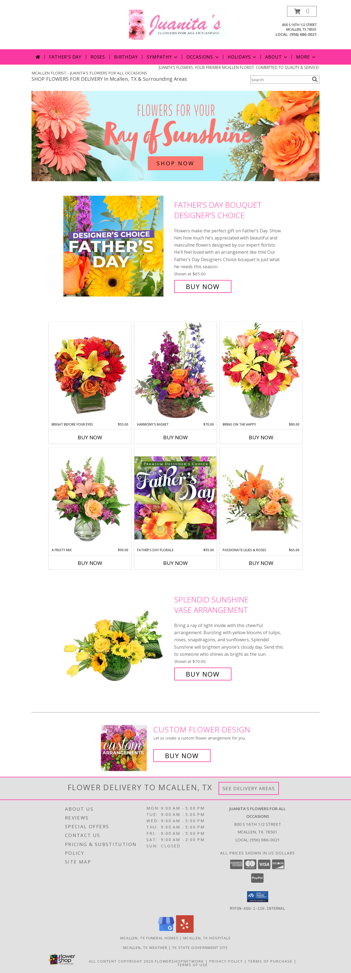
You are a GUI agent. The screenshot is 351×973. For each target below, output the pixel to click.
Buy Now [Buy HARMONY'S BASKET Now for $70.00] (175, 437)
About (276, 57)
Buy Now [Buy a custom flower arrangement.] (182, 755)
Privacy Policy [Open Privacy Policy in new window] (226, 960)
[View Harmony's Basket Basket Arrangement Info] (175, 371)
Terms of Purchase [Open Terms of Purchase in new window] (270, 960)
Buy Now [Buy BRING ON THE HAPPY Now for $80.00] (261, 437)
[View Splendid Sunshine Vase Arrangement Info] (117, 636)
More (306, 57)
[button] (302, 11)
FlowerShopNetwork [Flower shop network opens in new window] (179, 960)
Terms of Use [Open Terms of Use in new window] (192, 964)
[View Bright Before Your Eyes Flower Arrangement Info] (90, 371)
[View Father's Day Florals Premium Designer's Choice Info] (175, 497)
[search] (314, 79)
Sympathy (162, 57)
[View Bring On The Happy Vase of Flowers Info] (261, 371)
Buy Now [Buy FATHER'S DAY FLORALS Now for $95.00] (175, 563)
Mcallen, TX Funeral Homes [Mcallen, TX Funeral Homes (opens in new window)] (149, 937)
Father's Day (65, 57)
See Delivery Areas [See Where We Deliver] (249, 788)
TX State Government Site (200, 947)
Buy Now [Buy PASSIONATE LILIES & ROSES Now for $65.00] (261, 563)
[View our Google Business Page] (166, 931)
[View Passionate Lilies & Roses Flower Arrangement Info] (261, 497)
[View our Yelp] (185, 931)
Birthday (126, 57)
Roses (97, 57)
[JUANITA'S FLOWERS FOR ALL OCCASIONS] (178, 24)
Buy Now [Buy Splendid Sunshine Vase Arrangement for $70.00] (203, 673)
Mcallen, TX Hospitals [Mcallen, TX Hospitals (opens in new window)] (207, 937)
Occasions (203, 57)
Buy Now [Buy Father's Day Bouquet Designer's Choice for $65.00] (203, 286)
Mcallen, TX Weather (145, 947)
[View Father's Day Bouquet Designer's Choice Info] (117, 245)
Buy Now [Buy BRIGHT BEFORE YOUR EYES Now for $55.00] (90, 437)
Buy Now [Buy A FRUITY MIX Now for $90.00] (90, 563)
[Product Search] (280, 79)
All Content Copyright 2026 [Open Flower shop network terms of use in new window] (121, 960)
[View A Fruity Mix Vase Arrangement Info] (90, 497)
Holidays (242, 57)
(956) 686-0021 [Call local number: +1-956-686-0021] (303, 34)
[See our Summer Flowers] (175, 136)
